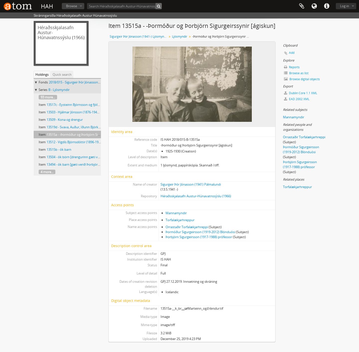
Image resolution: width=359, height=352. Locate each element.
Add (291, 53)
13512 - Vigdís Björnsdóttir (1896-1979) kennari (81, 142)
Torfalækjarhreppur (180, 220)
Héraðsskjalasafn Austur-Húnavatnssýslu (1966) (196, 196)
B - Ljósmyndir (59, 89)
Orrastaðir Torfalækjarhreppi (187, 227)
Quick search (62, 74)
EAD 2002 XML (296, 99)
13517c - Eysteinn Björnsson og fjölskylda (77, 104)
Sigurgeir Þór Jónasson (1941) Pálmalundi (191, 184)
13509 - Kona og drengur (65, 119)
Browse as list (296, 73)
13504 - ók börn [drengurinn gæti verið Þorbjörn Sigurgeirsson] (93, 157)
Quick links (326, 6)
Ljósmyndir (179, 36)
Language (314, 6)
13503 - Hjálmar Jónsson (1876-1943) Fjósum (79, 112)
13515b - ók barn (59, 149)
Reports (292, 67)
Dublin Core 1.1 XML (300, 93)
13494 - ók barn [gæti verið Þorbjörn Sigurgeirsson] (84, 164)
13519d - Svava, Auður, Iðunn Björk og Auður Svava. (85, 127)
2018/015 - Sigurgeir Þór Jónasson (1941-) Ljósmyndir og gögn (94, 82)
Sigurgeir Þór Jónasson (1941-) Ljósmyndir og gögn (139, 36)
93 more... (48, 97)
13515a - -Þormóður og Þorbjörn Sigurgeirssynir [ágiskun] (89, 134)
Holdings (42, 74)
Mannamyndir (176, 213)
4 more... (47, 172)
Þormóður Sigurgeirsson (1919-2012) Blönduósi (200, 232)
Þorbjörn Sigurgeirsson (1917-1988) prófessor (199, 237)
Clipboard (301, 6)
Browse (71, 6)
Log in (344, 6)
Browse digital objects (302, 79)
